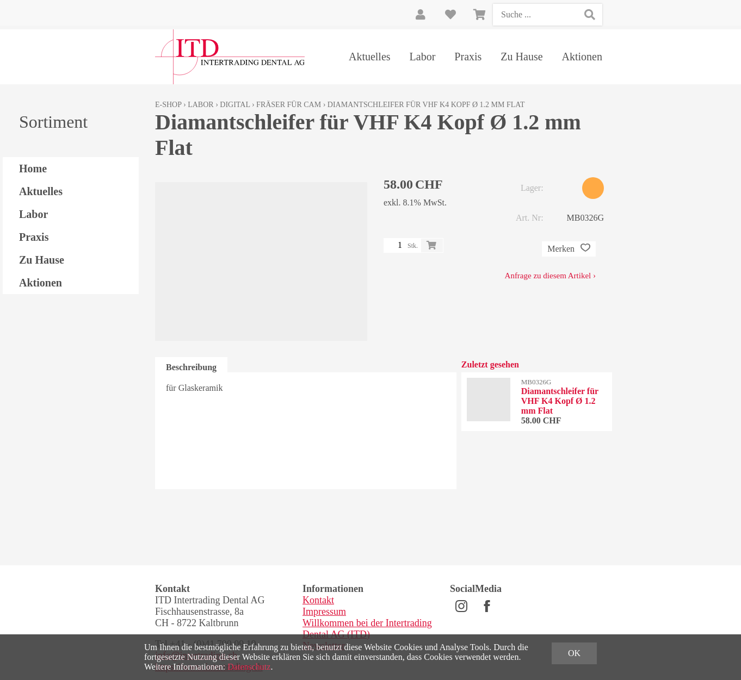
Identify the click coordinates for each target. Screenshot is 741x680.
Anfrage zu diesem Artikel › (550, 275)
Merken (568, 249)
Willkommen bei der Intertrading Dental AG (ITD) (367, 628)
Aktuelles (370, 57)
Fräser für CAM (288, 105)
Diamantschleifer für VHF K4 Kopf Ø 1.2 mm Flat (426, 105)
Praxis (467, 57)
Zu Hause (521, 57)
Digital (235, 105)
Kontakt (318, 600)
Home (33, 168)
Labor (423, 57)
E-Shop (168, 105)
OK (574, 653)
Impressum (324, 611)
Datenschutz (248, 666)
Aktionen (582, 57)
